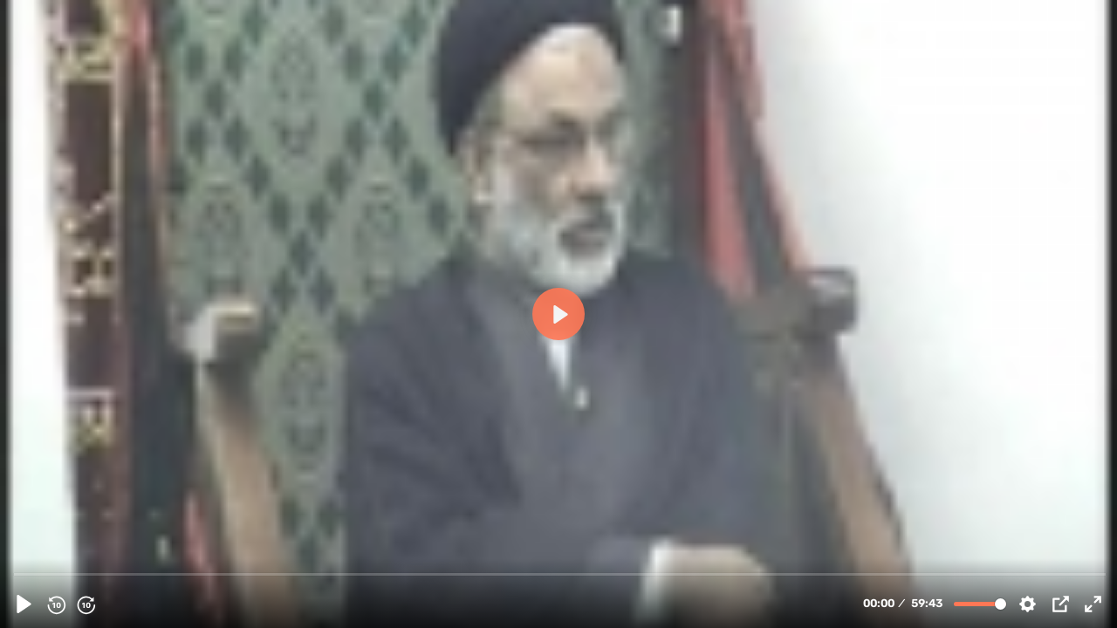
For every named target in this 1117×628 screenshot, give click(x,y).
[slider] (560, 573)
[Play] (24, 604)
